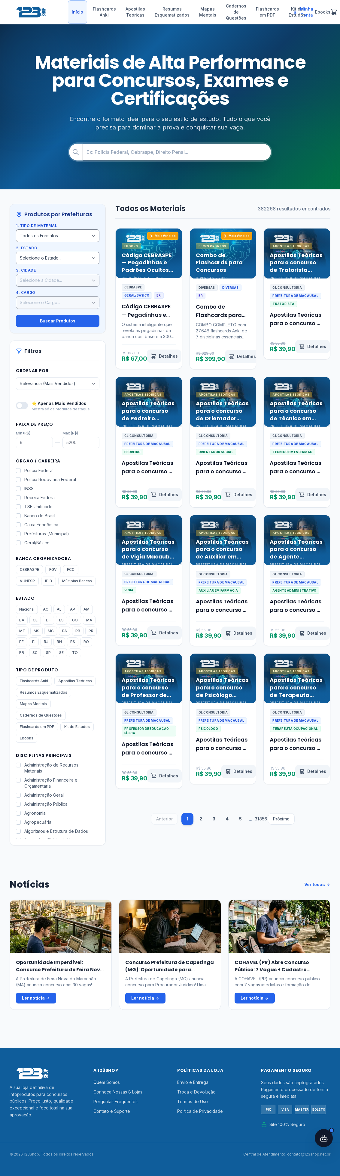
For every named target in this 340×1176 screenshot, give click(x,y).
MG (51, 631)
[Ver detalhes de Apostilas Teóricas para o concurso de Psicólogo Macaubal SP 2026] (238, 771)
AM (86, 609)
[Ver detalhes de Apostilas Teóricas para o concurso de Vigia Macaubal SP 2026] (164, 632)
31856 (261, 818)
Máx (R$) (70, 433)
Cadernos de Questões (236, 11)
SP (48, 652)
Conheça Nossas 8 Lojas (117, 1091)
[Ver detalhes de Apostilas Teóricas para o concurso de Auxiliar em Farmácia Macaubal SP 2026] (238, 633)
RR (21, 652)
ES (61, 620)
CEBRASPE (29, 569)
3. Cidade (26, 270)
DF (48, 620)
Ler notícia (36, 998)
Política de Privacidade (200, 1111)
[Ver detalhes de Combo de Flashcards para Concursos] (242, 356)
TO (75, 652)
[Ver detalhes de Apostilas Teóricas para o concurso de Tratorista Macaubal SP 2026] (312, 346)
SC (35, 652)
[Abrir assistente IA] (324, 1138)
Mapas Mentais (207, 11)
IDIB (48, 581)
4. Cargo (25, 292)
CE (35, 620)
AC (45, 609)
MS (36, 631)
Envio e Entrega (192, 1082)
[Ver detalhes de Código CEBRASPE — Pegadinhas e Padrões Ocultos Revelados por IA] (164, 356)
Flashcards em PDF (267, 11)
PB (77, 631)
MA (89, 620)
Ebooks (26, 738)
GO (75, 620)
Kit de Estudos (77, 726)
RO (86, 641)
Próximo (281, 818)
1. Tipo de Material (36, 225)
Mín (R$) (23, 433)
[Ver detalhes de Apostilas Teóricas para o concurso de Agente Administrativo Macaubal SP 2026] (312, 633)
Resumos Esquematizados (172, 11)
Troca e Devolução (196, 1091)
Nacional (27, 609)
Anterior (164, 818)
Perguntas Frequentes (115, 1101)
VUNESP (27, 581)
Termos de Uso (192, 1101)
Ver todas (317, 885)
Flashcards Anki (104, 11)
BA (21, 620)
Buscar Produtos (57, 320)
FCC (70, 569)
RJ (46, 641)
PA (64, 631)
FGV (53, 569)
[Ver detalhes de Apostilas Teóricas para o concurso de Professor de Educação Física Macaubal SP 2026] (164, 775)
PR (91, 631)
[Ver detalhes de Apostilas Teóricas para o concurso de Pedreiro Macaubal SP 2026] (164, 494)
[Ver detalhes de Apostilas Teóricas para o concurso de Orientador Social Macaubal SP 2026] (238, 494)
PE (21, 641)
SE (61, 652)
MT (22, 631)
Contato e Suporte (111, 1111)
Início (77, 11)
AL (59, 609)
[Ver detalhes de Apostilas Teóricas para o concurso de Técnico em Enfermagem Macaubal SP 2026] (312, 494)
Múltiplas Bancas (77, 581)
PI (33, 641)
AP (72, 609)
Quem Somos (106, 1082)
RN (59, 641)
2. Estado (26, 248)
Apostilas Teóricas (135, 11)
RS (72, 641)
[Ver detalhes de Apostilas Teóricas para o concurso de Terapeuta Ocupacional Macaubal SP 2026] (312, 771)
